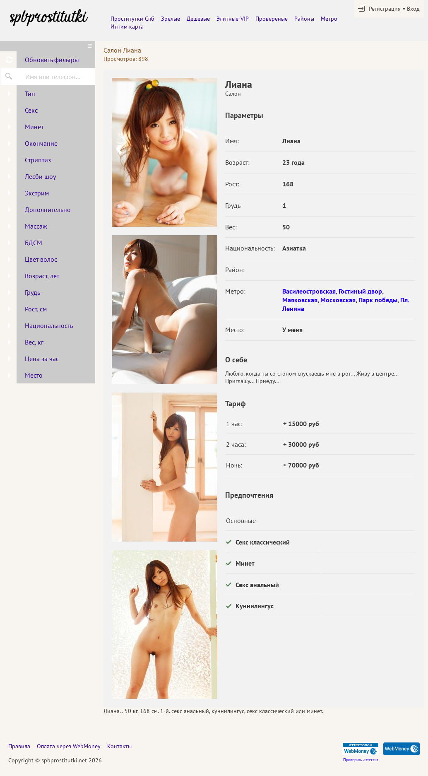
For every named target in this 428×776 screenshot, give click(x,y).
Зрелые (170, 18)
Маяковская (299, 300)
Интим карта (127, 26)
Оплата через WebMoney (69, 746)
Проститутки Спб (132, 18)
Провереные (271, 18)
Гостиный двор (360, 291)
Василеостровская (309, 291)
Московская (338, 300)
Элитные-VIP (232, 18)
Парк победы (377, 300)
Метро (329, 18)
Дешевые (198, 18)
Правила (19, 746)
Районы (304, 18)
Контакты (119, 746)
